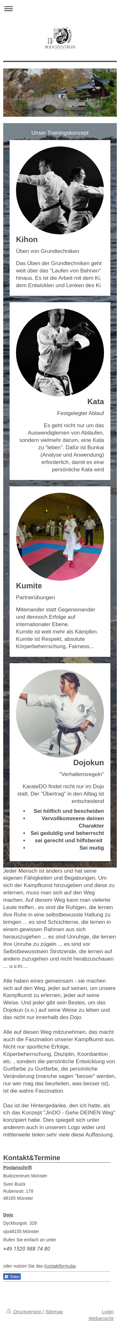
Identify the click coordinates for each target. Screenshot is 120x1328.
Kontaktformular (60, 1266)
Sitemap (54, 1311)
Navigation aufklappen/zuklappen (60, 8)
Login (108, 1311)
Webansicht (101, 1318)
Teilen (12, 1277)
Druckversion (24, 1311)
